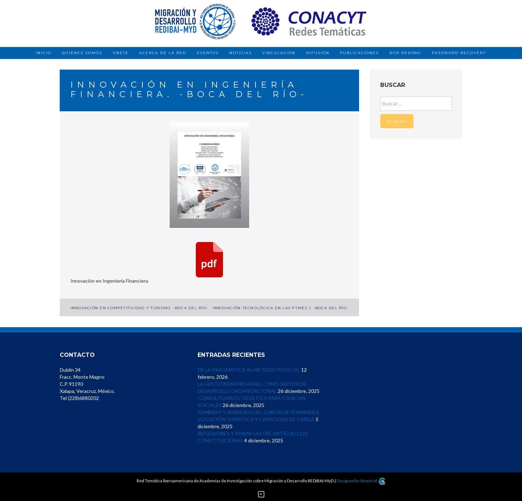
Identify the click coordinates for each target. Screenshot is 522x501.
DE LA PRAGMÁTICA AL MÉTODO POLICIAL (249, 370)
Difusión (317, 53)
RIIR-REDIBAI (405, 53)
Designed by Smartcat (360, 480)
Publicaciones (359, 53)
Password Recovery (459, 53)
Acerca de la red (162, 53)
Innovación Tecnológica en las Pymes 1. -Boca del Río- (280, 308)
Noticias (240, 53)
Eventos (208, 53)
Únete (121, 53)
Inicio (43, 53)
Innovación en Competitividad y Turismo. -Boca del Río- (139, 308)
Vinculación (278, 53)
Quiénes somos (82, 53)
